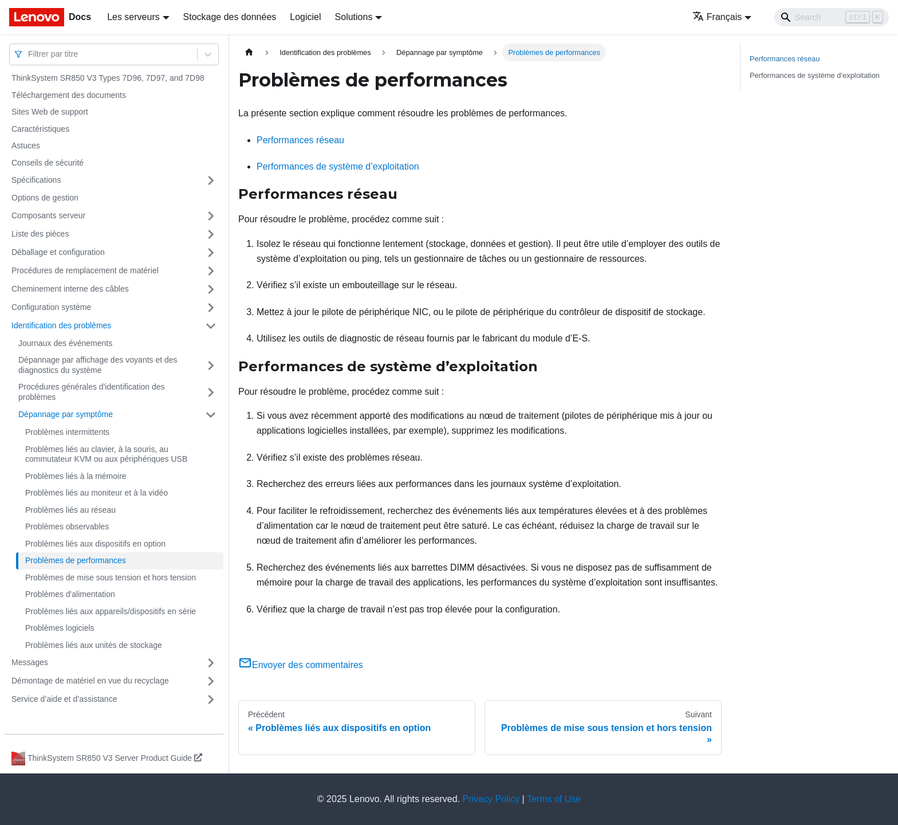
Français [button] (717, 17)
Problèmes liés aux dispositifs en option (95, 543)
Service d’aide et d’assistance (64, 699)
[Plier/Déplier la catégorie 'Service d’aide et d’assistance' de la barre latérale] (210, 699)
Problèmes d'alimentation (70, 594)
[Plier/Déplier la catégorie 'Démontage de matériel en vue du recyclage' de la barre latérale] (210, 681)
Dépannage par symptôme (65, 414)
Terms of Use (554, 799)
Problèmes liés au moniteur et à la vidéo (96, 492)
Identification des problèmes (61, 325)
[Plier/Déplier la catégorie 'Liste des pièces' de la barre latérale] (210, 234)
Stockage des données (230, 17)
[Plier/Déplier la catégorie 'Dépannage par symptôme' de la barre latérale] (210, 415)
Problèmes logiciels (59, 627)
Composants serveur (48, 215)
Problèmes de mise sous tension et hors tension (110, 577)
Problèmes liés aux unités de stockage (93, 645)
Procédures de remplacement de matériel (85, 270)
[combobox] (29, 54)
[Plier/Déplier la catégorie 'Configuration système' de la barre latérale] (210, 307)
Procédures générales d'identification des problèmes (91, 392)
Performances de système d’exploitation (338, 166)
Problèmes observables (67, 526)
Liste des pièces (40, 233)
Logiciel (305, 17)
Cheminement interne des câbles (70, 288)
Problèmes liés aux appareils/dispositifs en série (110, 611)
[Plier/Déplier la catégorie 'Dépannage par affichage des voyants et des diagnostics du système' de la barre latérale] (210, 365)
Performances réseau (300, 140)
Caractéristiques (40, 128)
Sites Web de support (49, 111)
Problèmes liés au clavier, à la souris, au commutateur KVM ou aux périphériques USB (106, 454)
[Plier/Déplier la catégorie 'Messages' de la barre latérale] (210, 663)
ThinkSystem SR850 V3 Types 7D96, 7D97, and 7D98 (107, 77)
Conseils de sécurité (47, 162)
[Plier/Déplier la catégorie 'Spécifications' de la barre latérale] (210, 180)
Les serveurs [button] (133, 17)
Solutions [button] (354, 17)
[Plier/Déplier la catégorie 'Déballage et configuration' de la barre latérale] (210, 252)
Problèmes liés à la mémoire (76, 476)
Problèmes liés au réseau (70, 509)
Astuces (25, 145)
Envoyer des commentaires (300, 665)
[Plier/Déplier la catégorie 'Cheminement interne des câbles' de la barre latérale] (210, 289)
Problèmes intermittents (67, 432)
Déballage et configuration (58, 252)
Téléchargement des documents (68, 95)
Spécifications (36, 179)
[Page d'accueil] (249, 52)
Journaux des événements (65, 343)
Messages (29, 662)
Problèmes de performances (75, 560)
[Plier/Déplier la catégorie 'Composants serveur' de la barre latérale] (210, 216)
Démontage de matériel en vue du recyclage (90, 680)
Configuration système (51, 307)
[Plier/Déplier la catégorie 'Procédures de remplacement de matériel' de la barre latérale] (210, 271)
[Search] (831, 17)
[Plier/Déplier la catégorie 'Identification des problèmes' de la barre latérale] (210, 326)
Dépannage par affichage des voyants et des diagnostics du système (98, 365)
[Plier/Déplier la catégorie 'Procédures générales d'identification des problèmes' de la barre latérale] (210, 392)
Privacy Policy (491, 799)
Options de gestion (44, 197)
